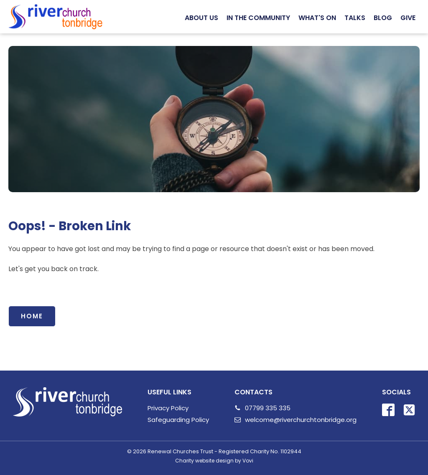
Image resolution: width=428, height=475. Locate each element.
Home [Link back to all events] (32, 316)
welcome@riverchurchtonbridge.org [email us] (301, 419)
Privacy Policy (168, 408)
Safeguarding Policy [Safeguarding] (178, 419)
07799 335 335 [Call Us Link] (267, 408)
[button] (201, 18)
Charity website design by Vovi (214, 460)
